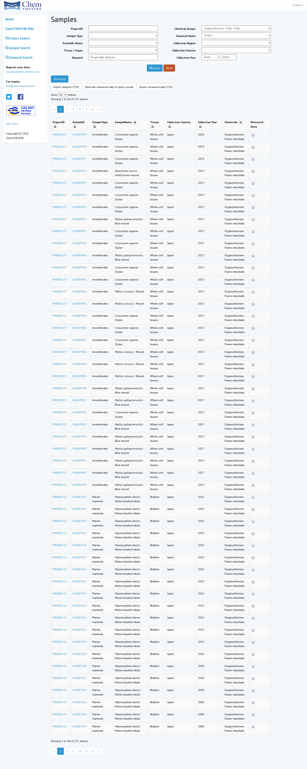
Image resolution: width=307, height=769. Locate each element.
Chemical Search (19, 57)
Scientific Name (72, 43)
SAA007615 (79, 702)
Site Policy (12, 123)
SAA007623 (79, 605)
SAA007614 (79, 714)
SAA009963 (79, 328)
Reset (169, 68)
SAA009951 (79, 472)
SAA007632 (79, 497)
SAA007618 (79, 666)
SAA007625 (79, 581)
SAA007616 (79, 690)
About (9, 19)
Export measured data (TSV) (156, 87)
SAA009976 (79, 171)
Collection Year (186, 57)
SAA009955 (79, 424)
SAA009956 (79, 412)
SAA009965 (79, 303)
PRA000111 (60, 497)
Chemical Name (186, 36)
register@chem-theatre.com (22, 71)
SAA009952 (79, 460)
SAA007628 (79, 545)
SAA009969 (79, 255)
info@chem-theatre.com (20, 86)
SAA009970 (79, 243)
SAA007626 (79, 569)
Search (154, 68)
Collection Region (185, 43)
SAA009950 (79, 485)
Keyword (77, 57)
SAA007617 (79, 678)
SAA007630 (79, 521)
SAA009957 (79, 400)
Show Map (59, 79)
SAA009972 (79, 219)
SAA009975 (79, 183)
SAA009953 (79, 448)
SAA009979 (79, 134)
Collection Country (184, 50)
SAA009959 (79, 376)
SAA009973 (79, 207)
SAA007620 (79, 642)
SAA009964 (79, 315)
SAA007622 (79, 617)
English (298, 5)
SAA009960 (79, 364)
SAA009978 (79, 146)
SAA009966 (79, 291)
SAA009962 (79, 340)
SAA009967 (79, 279)
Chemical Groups (185, 28)
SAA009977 (79, 158)
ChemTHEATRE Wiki (19, 29)
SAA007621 (79, 629)
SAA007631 (79, 509)
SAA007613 (79, 726)
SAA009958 (79, 388)
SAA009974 (79, 195)
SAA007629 (79, 533)
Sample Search (17, 48)
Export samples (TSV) (66, 87)
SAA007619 (79, 654)
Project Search (17, 38)
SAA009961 (79, 352)
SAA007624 (79, 593)
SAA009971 (79, 231)
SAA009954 (79, 436)
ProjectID (77, 28)
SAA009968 (79, 267)
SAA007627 (79, 557)
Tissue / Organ (73, 50)
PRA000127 (60, 134)
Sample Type (75, 36)
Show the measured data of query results (109, 87)
